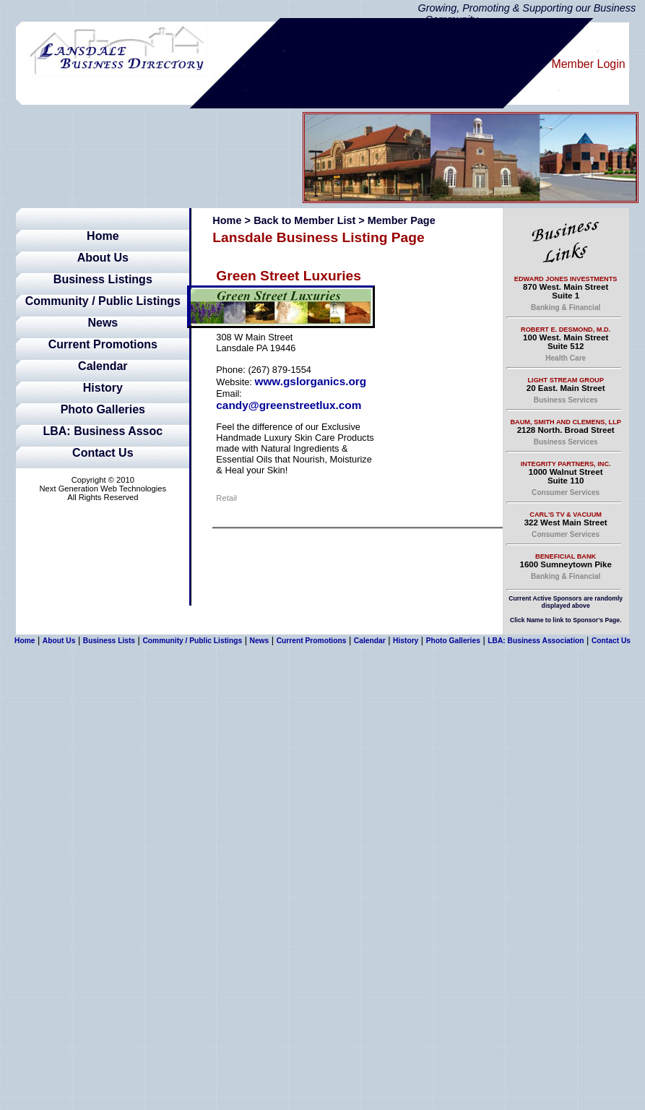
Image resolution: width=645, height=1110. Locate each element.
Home (102, 236)
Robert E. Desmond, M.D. (565, 329)
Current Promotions (102, 344)
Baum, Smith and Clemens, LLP (565, 422)
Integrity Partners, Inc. (566, 464)
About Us (103, 257)
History (103, 388)
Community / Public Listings (103, 301)
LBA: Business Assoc (103, 431)
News (102, 323)
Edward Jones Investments (566, 279)
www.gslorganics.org (310, 381)
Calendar (102, 366)
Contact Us (102, 453)
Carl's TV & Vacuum (565, 514)
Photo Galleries (103, 409)
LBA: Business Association (536, 641)
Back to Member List (304, 220)
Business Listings (102, 279)
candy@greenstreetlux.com (288, 405)
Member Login (588, 64)
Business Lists (109, 641)
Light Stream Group (566, 380)
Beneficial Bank (565, 556)
